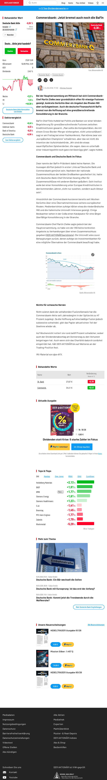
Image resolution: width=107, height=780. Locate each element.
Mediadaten (9, 714)
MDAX (70, 476)
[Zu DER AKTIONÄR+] (80, 3)
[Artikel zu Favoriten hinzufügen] (51, 80)
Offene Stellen (10, 747)
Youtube (10, 777)
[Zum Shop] (63, 3)
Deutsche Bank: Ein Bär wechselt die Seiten (59, 579)
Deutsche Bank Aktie (11, 23)
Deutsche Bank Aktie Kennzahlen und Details (18, 110)
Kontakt (10, 772)
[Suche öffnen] (30, 3)
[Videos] (91, 3)
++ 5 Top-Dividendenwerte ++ (54, 8)
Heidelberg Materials (44, 482)
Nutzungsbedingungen (14, 724)
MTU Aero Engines (43, 515)
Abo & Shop (59, 742)
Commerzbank (58, 75)
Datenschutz (9, 728)
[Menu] (103, 3)
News (60, 492)
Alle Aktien (59, 714)
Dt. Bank (40, 381)
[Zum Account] (70, 3)
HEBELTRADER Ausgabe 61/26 (65, 630)
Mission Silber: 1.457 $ (61, 651)
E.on (38, 505)
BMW (38, 492)
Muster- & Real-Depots (65, 733)
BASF (38, 487)
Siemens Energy (42, 496)
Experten (58, 724)
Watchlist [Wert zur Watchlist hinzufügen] (10, 34)
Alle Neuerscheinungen (96, 624)
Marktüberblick (61, 728)
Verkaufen (24, 51)
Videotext (8, 742)
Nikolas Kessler (66, 88)
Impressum (8, 719)
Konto (100, 453)
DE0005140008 (10, 29)
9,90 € (55, 644)
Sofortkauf (59, 447)
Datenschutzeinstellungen (16, 738)
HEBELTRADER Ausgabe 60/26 (66, 672)
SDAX (79, 476)
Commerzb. (41, 387)
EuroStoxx (90, 476)
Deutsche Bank (44, 75)
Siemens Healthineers (44, 501)
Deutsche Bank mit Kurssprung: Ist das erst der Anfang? (65, 588)
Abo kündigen (10, 751)
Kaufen (10, 51)
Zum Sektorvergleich (12, 140)
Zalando (39, 519)
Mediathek (59, 719)
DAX (37, 476)
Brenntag (39, 510)
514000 (7, 27)
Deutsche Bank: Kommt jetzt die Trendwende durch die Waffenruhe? (64, 599)
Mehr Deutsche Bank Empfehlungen (89, 607)
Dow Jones (59, 476)
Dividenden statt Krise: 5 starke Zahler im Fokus (70, 439)
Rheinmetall (40, 524)
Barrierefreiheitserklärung (16, 733)
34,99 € (56, 665)
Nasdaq (47, 476)
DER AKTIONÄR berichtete (59, 235)
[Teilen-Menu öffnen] (40, 80)
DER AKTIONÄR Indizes (65, 737)
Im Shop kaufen (82, 446)
